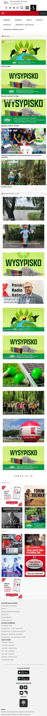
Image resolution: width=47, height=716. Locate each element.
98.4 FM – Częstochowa (9, 648)
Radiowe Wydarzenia (14, 29)
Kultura (7, 24)
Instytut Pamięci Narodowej (10, 612)
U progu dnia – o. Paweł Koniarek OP (13, 631)
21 (31, 476)
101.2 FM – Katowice (7, 651)
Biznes (39, 19)
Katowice (15, 130)
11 (27, 476)
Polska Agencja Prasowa (9, 606)
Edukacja (7, 41)
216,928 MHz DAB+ (7, 660)
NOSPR (3, 609)
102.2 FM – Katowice (7, 654)
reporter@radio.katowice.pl (19, 1)
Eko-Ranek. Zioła (5, 66)
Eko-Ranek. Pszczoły (13, 329)
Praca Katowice (6, 617)
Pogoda (18, 19)
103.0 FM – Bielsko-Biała (9, 657)
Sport (29, 19)
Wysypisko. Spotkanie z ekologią (10, 96)
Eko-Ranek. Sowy (11, 412)
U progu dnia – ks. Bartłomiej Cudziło (13, 637)
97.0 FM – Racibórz (7, 645)
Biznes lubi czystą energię (16, 385)
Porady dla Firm (6, 620)
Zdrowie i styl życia (25, 24)
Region (7, 19)
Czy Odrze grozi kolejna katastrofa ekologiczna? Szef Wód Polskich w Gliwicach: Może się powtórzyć (20, 299)
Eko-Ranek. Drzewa (6, 187)
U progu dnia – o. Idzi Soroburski (12, 628)
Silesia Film (5, 614)
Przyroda (12, 100)
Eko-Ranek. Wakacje (13, 218)
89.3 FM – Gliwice (7, 642)
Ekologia (12, 41)
